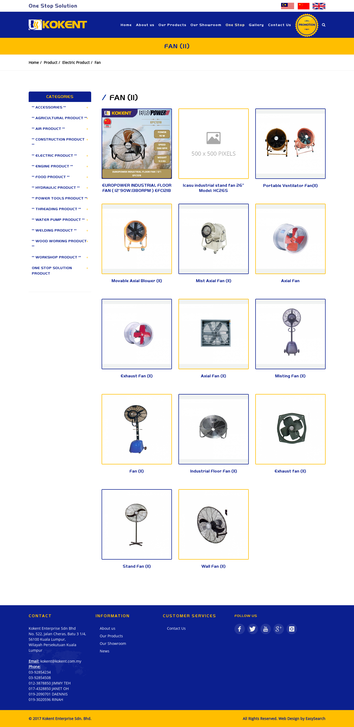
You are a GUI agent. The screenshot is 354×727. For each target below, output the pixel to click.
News (104, 651)
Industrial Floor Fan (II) (213, 471)
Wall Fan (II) (213, 566)
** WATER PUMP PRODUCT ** (58, 219)
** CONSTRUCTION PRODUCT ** (58, 142)
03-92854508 (40, 677)
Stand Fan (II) (137, 566)
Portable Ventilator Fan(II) (290, 185)
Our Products (111, 635)
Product (50, 62)
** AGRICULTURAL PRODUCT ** (59, 118)
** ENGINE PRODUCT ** (52, 166)
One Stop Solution (53, 6)
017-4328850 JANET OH (49, 688)
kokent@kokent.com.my (60, 661)
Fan (98, 62)
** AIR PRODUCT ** (48, 128)
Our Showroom (113, 643)
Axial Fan (290, 280)
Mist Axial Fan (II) (213, 280)
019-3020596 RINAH (46, 699)
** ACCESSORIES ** (49, 107)
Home (34, 62)
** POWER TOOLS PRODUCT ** (59, 198)
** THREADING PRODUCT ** (56, 209)
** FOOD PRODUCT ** (51, 177)
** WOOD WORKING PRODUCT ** (59, 244)
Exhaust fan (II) (290, 471)
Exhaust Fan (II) (137, 376)
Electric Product (76, 62)
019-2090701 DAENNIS (48, 694)
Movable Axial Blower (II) (136, 280)
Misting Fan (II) (290, 376)
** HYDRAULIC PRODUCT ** (56, 187)
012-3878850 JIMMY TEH (50, 683)
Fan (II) (136, 471)
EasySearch (315, 718)
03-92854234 (40, 672)
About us (107, 628)
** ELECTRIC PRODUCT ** (54, 155)
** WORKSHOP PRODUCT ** (56, 257)
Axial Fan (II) (213, 376)
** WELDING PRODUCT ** (54, 230)
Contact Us (176, 628)
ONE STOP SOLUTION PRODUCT (52, 270)
